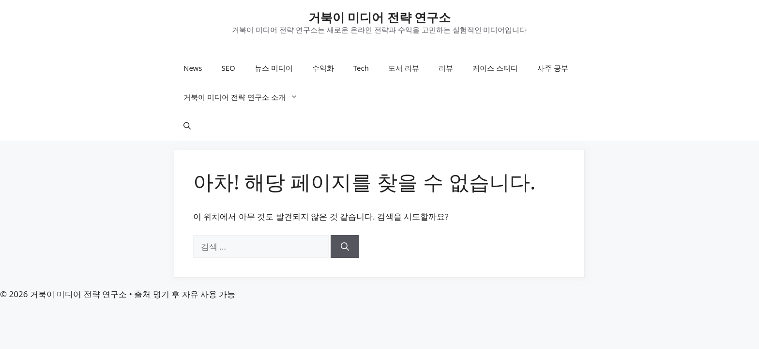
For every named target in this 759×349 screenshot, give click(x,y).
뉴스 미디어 (274, 68)
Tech (361, 68)
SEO (228, 68)
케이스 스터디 (495, 68)
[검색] (345, 246)
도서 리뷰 (403, 68)
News (192, 68)
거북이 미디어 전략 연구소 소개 (245, 96)
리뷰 (446, 68)
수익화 (323, 68)
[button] (187, 126)
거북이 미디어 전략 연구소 (379, 17)
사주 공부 (552, 68)
